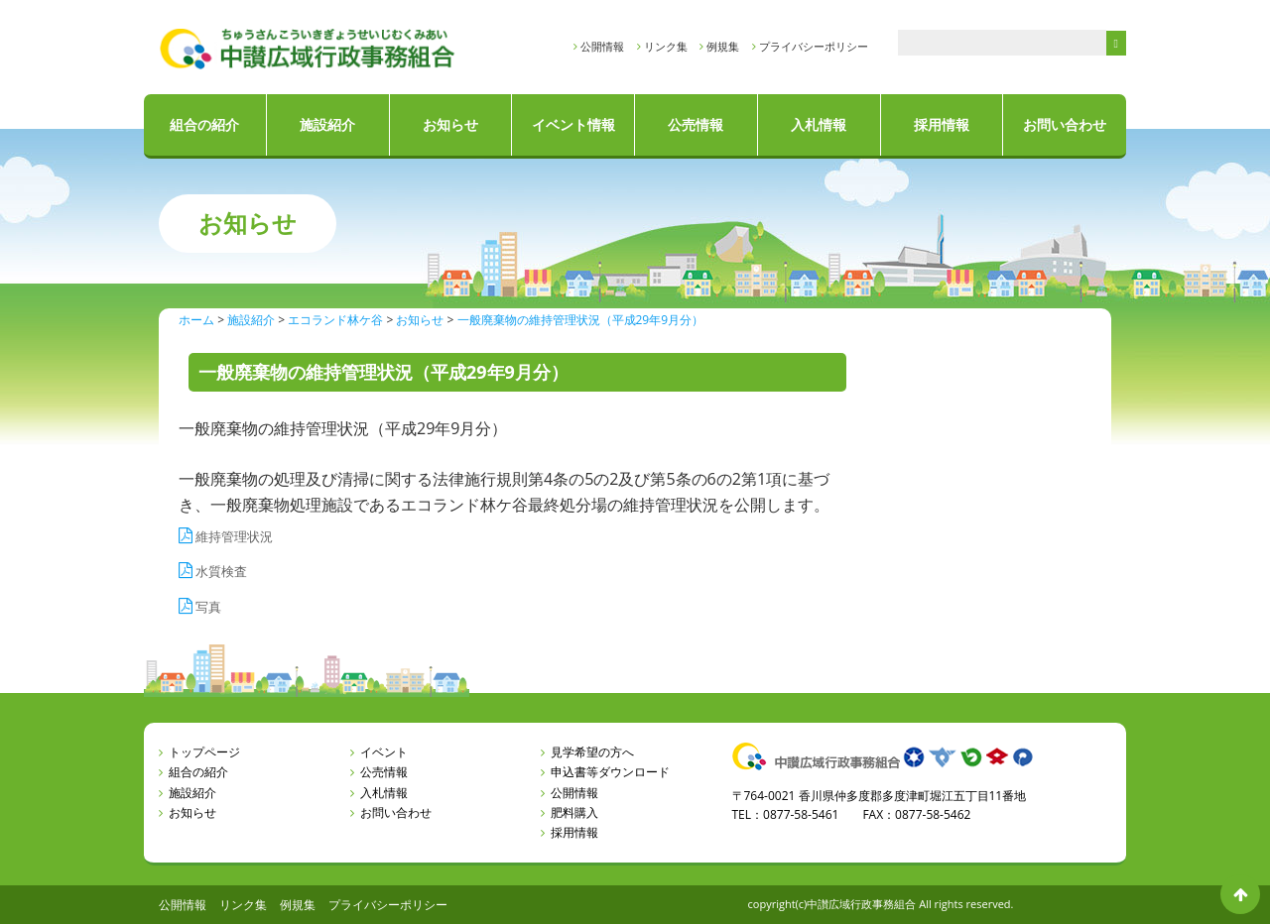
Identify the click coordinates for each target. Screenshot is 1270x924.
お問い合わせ (1064, 124)
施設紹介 (327, 124)
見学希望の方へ (592, 752)
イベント (384, 752)
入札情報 (818, 124)
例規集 (722, 46)
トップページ (204, 752)
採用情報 (941, 124)
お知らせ (450, 124)
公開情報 (602, 46)
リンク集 (666, 46)
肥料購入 (574, 812)
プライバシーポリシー (813, 46)
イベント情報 (573, 124)
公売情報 (695, 124)
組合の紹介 (204, 124)
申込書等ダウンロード (610, 771)
